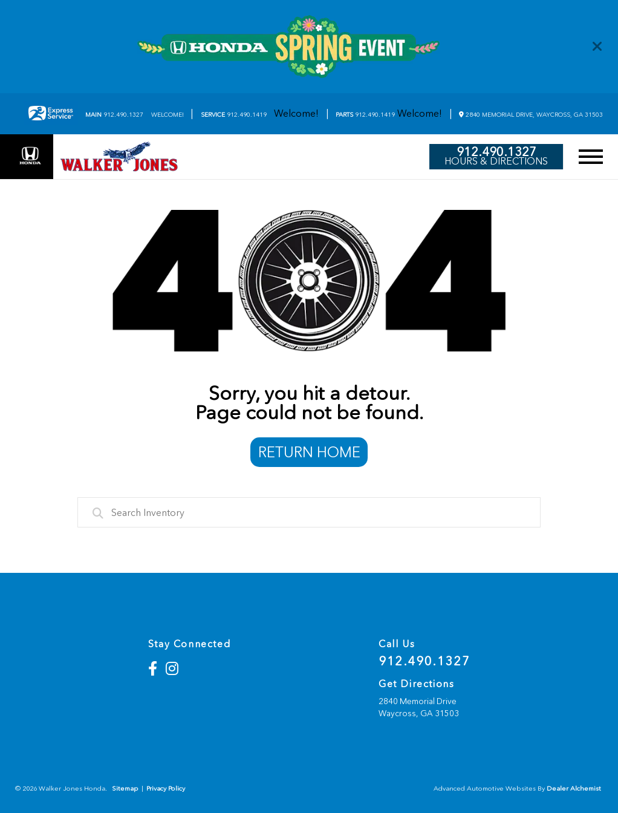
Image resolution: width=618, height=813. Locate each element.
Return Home (309, 452)
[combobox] (309, 512)
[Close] (597, 46)
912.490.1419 (234, 115)
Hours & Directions (496, 161)
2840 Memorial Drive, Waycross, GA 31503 (531, 114)
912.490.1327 (114, 115)
